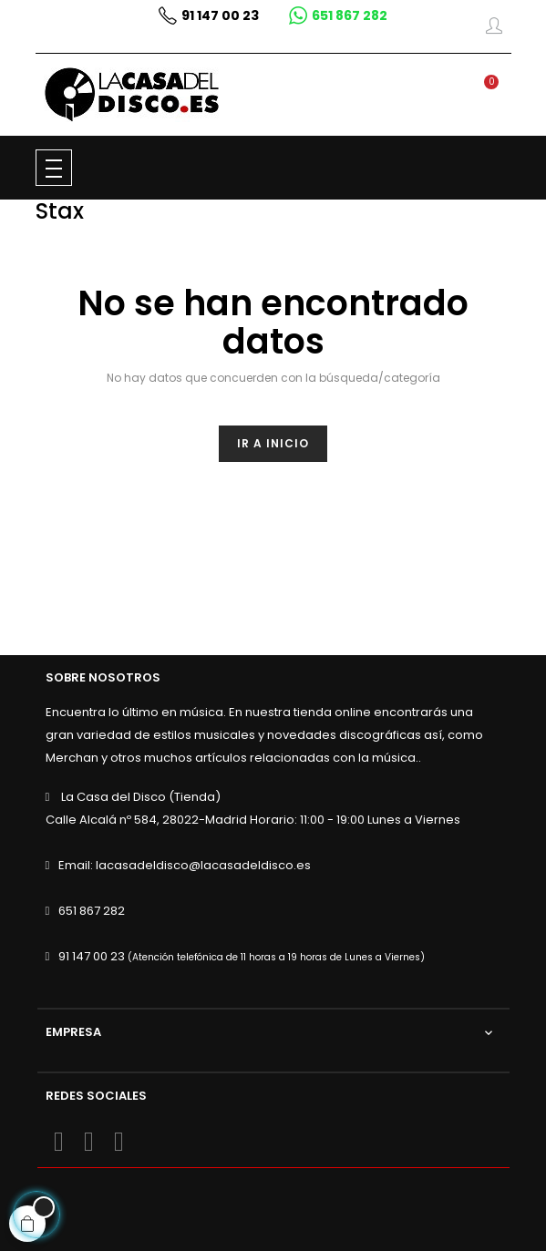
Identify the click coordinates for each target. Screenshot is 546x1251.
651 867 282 (91, 910)
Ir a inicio (273, 443)
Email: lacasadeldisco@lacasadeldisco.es (184, 865)
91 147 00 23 (91, 956)
